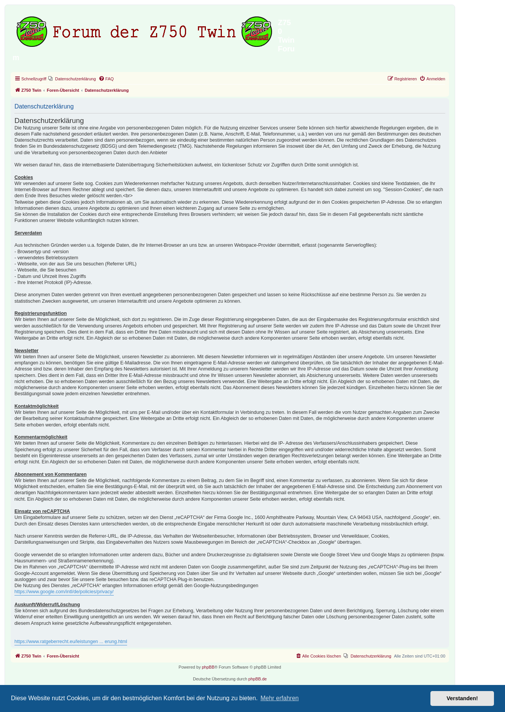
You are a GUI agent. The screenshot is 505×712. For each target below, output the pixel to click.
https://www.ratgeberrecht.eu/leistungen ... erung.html (70, 641)
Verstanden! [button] (462, 698)
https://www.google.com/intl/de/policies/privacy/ (64, 591)
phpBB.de (258, 679)
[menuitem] (72, 78)
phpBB (208, 667)
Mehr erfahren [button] (279, 698)
